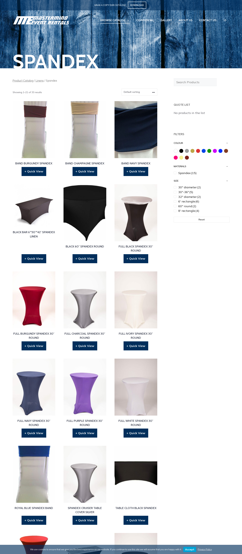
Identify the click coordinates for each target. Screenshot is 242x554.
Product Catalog (23, 80)
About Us (185, 20)
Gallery (166, 20)
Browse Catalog (116, 20)
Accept (189, 549)
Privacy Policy (205, 549)
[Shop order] (139, 92)
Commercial (145, 20)
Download (137, 5)
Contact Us (207, 20)
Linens (40, 80)
